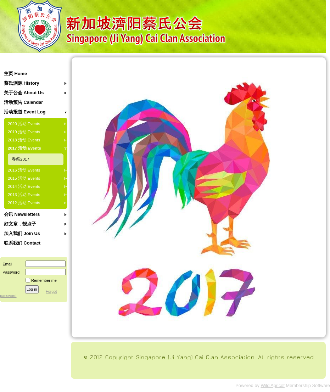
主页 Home (15, 73)
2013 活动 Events (24, 194)
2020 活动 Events (24, 124)
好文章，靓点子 (20, 223)
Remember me (44, 280)
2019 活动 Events (24, 132)
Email (6, 264)
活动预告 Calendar (23, 102)
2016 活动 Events (24, 170)
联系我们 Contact (22, 243)
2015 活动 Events (24, 178)
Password (9, 272)
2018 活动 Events (24, 140)
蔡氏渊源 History (21, 83)
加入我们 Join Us (22, 233)
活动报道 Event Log (24, 111)
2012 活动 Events (24, 203)
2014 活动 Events (24, 186)
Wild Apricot (273, 385)
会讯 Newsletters (22, 214)
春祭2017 (20, 159)
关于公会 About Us (24, 92)
